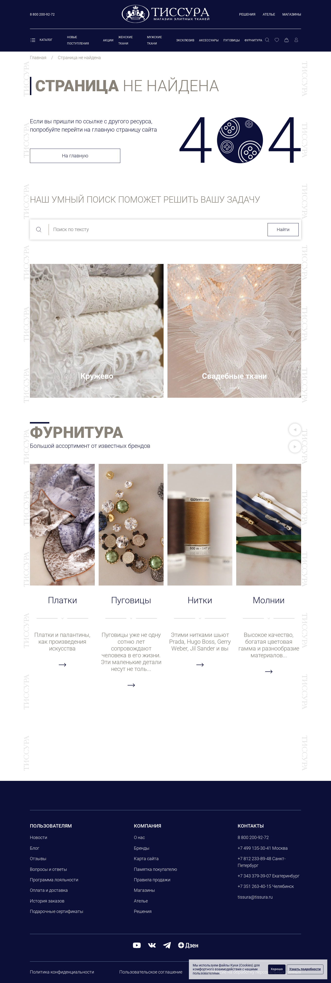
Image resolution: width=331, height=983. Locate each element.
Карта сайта (146, 858)
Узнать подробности (305, 969)
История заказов (47, 900)
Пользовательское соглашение (150, 971)
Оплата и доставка (49, 890)
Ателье (269, 14)
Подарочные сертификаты (56, 911)
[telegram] (167, 945)
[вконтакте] (152, 945)
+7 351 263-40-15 (254, 886)
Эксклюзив (185, 40)
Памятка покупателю (155, 869)
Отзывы (38, 858)
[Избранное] (277, 40)
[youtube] (137, 945)
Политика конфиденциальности (62, 971)
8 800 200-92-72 (253, 837)
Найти (283, 229)
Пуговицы (231, 40)
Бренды (141, 848)
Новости (38, 837)
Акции (108, 40)
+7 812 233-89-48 (254, 858)
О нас (139, 837)
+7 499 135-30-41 (254, 848)
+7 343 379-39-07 (254, 875)
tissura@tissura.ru (255, 897)
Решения (247, 14)
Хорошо (277, 969)
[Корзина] (286, 40)
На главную (75, 156)
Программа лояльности (54, 879)
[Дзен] (188, 945)
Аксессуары (208, 40)
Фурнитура (253, 40)
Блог (34, 848)
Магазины (291, 14)
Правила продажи (152, 879)
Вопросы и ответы (48, 869)
